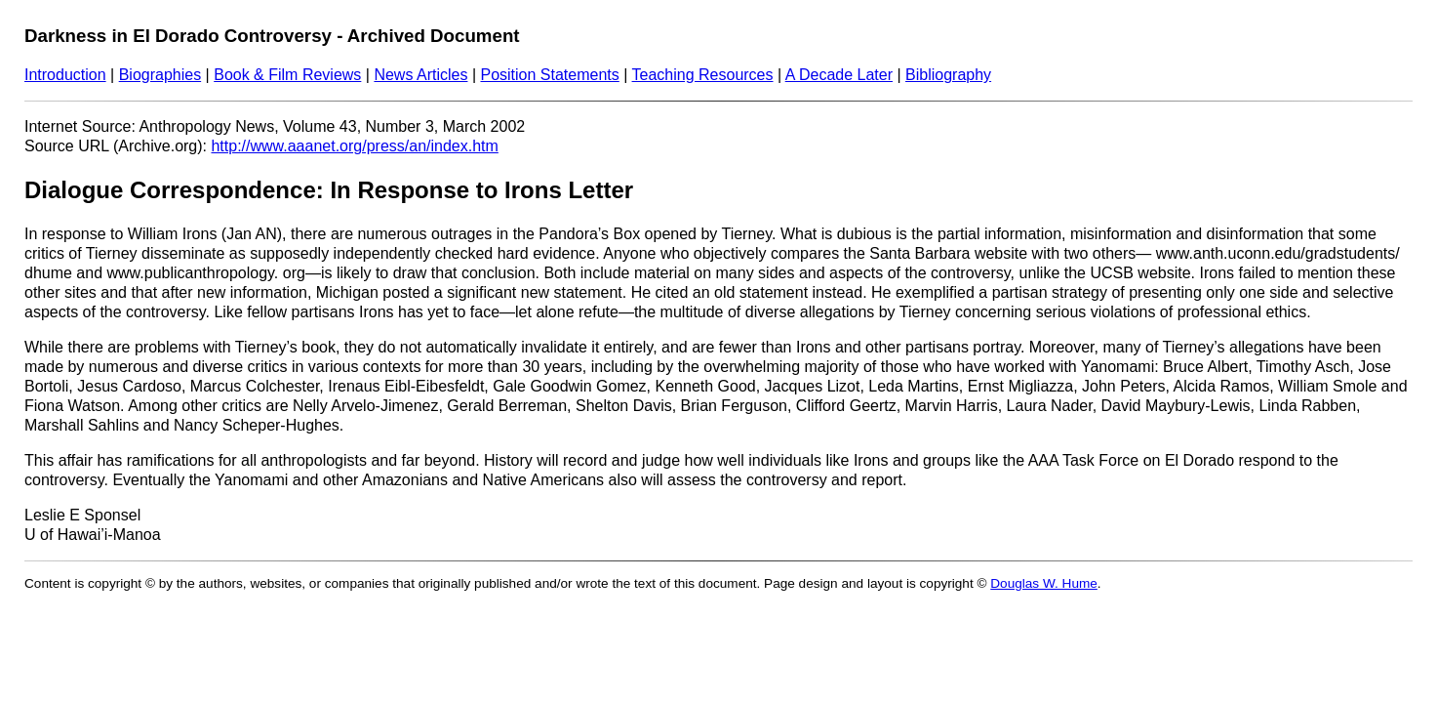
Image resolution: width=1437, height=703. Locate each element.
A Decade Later (839, 74)
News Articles (420, 74)
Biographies (160, 74)
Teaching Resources (703, 74)
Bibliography (948, 74)
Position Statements (549, 74)
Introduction (65, 74)
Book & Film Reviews (287, 74)
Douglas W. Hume (1044, 583)
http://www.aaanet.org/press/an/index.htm (354, 146)
